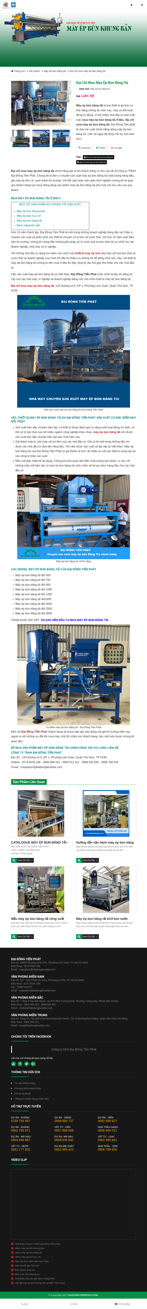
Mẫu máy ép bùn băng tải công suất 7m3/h (37, 919)
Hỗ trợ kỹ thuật (23, 1093)
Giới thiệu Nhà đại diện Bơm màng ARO (35, 1278)
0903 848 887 (20, 1140)
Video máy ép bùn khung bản (29, 1248)
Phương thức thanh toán (28, 1088)
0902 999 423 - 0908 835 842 (40, 1004)
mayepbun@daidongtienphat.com (37, 969)
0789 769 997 (20, 1121)
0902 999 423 (64, 1149)
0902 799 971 (20, 1130)
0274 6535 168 (32, 966)
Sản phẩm (34, 71)
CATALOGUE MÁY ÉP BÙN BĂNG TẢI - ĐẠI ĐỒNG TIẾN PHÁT (40, 843)
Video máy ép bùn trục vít (28, 1257)
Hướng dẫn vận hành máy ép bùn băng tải (105, 843)
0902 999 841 (107, 1140)
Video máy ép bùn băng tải (28, 1252)
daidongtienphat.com (83, 1295)
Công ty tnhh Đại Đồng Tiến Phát (74, 1049)
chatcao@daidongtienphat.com (36, 1008)
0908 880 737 (64, 1121)
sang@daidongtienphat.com (34, 1025)
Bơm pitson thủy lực (25, 1270)
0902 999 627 (107, 1121)
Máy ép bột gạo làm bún (27, 1265)
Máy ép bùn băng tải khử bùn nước (102, 918)
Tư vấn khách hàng (25, 1083)
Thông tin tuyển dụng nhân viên (32, 1098)
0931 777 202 (20, 1149)
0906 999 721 (31, 1022)
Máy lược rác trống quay (27, 1274)
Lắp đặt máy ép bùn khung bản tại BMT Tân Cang (40, 1283)
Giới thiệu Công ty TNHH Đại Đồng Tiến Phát (37, 1244)
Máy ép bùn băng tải (55, 71)
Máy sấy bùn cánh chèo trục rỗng (32, 1261)
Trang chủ (18, 71)
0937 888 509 (64, 1130)
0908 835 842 (64, 1140)
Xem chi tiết (24, 860)
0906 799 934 (107, 1149)
